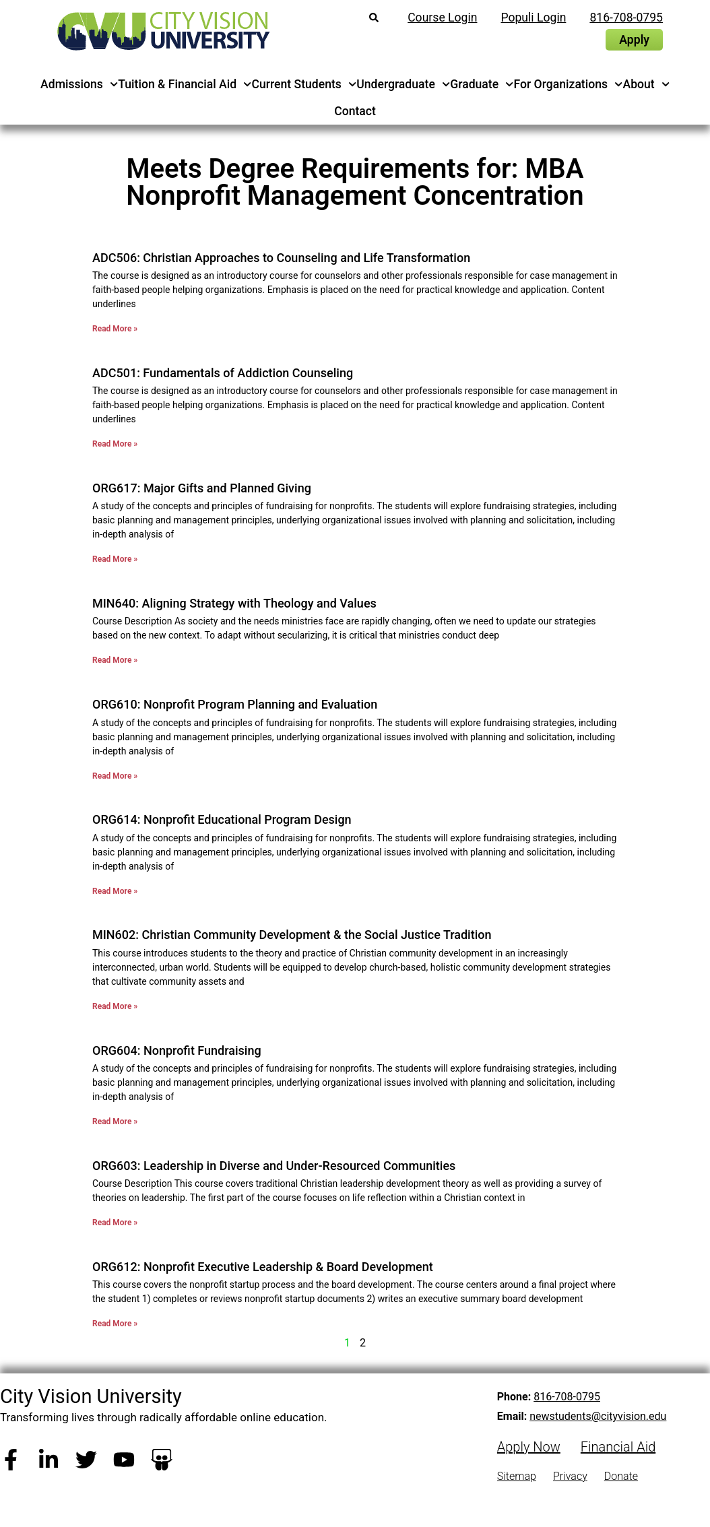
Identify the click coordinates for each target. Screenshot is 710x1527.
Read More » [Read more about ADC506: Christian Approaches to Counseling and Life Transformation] (114, 328)
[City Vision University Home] (161, 31)
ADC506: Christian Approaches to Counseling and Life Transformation (281, 258)
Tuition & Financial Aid (184, 84)
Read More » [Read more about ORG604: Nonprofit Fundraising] (114, 1121)
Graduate (481, 84)
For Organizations (568, 84)
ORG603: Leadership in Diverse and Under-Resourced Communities (273, 1166)
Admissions (79, 84)
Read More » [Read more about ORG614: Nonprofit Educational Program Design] (114, 891)
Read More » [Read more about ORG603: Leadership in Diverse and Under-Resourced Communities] (114, 1222)
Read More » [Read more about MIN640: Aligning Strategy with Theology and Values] (114, 660)
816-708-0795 (567, 1396)
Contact (355, 111)
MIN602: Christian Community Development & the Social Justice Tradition (292, 935)
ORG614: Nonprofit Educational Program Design (222, 819)
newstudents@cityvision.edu (597, 1416)
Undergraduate (403, 84)
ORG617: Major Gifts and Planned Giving (201, 488)
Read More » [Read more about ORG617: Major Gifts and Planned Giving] (114, 559)
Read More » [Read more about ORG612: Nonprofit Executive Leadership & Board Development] (114, 1323)
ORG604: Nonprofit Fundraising (176, 1050)
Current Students (304, 84)
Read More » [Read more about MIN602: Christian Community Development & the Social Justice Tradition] (114, 1006)
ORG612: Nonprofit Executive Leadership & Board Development (262, 1267)
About (646, 84)
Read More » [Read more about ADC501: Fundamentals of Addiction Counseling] (114, 444)
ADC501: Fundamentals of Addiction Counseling (222, 373)
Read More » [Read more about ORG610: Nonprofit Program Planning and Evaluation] (114, 776)
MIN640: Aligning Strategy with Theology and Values (234, 603)
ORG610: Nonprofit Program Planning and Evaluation (234, 704)
